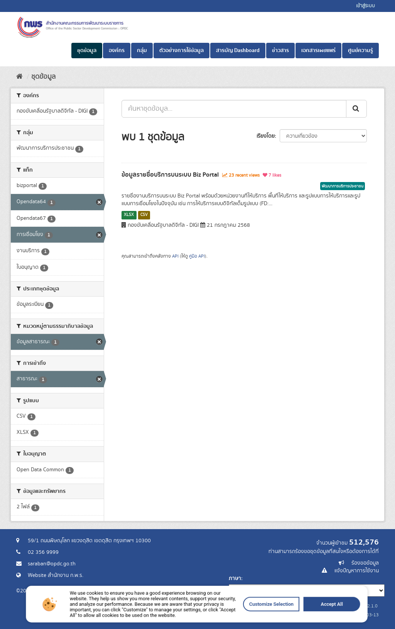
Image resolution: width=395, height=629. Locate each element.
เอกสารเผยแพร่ (318, 50)
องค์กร (117, 50)
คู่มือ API (197, 256)
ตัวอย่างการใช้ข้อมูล (181, 50)
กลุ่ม (142, 50)
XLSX (129, 215)
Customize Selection (246, 616)
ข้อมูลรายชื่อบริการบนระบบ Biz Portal (170, 175)
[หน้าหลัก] (19, 77)
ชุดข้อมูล (86, 50)
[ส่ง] (356, 109)
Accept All (291, 616)
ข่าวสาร (280, 50)
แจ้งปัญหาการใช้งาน (356, 571)
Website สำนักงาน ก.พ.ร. (55, 575)
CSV (144, 215)
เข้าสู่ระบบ (365, 6)
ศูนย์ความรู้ (360, 50)
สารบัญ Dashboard (238, 50)
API (175, 256)
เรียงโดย (266, 136)
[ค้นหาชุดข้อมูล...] (234, 109)
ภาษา (235, 578)
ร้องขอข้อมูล (365, 563)
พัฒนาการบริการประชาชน (342, 186)
